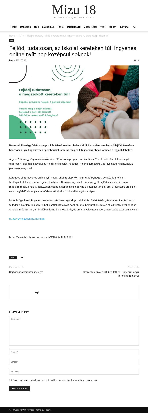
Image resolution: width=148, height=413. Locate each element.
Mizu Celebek (90, 27)
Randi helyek (74, 27)
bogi (11, 60)
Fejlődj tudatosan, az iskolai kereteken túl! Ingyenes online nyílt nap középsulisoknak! (72, 51)
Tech (36, 27)
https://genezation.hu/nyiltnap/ (27, 218)
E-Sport (112, 27)
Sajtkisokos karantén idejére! (26, 272)
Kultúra (123, 27)
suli (21, 257)
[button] (134, 27)
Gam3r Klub (48, 27)
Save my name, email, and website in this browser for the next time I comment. (55, 380)
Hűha (61, 27)
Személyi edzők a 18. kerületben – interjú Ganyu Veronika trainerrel (111, 273)
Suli (20, 35)
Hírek (14, 27)
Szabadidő (25, 27)
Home (12, 35)
